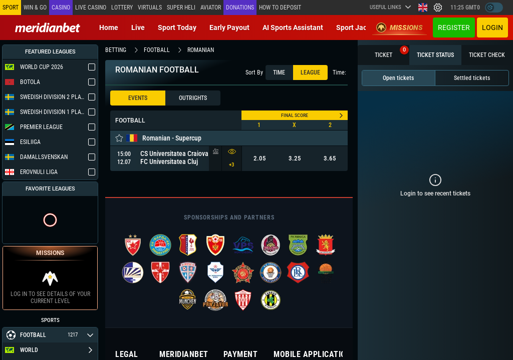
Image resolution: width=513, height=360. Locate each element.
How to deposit (280, 7)
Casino (61, 7)
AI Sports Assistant (293, 28)
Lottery (122, 7)
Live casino (90, 7)
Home (108, 28)
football (157, 50)
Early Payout (229, 28)
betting (115, 50)
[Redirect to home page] (47, 27)
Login (492, 28)
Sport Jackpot (358, 28)
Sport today (177, 28)
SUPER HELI (181, 7)
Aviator (210, 7)
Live (138, 28)
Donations (240, 7)
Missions (399, 27)
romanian (200, 50)
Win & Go (35, 7)
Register (454, 28)
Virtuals (150, 7)
